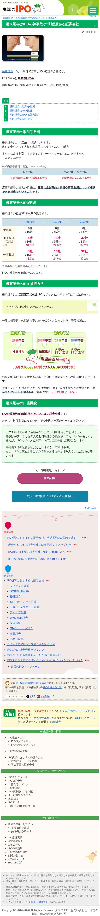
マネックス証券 (19, 585)
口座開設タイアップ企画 (79, 710)
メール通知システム (19, 794)
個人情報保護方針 (51, 913)
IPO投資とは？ (16, 737)
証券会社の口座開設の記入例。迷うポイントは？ (38, 558)
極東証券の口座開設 (21, 118)
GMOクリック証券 (21, 628)
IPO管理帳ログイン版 (20, 791)
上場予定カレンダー (19, 783)
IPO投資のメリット (22, 741)
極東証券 (7, 71)
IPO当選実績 (15, 837)
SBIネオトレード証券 (23, 601)
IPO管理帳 (14, 787)
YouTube (45, 696)
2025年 (57, 221)
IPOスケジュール (18, 776)
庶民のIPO (61, 910)
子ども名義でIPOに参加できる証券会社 (31, 644)
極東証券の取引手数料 (22, 106)
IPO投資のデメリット (23, 744)
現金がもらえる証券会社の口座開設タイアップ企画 (39, 544)
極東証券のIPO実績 (20, 110)
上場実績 (13, 798)
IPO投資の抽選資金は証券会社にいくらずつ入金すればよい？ (45, 660)
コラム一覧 (14, 844)
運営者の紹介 (15, 840)
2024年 (84, 221)
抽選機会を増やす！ (22, 830)
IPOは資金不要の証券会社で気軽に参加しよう (36, 551)
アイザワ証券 (18, 612)
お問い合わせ (15, 855)
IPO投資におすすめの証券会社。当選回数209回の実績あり (43, 537)
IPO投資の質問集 (18, 750)
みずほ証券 (17, 638)
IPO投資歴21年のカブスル (32, 682)
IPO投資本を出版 (52, 687)
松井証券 (15, 596)
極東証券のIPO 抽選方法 (23, 114)
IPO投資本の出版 (18, 851)
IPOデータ (14, 801)
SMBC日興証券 (19, 590)
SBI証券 (15, 622)
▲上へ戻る (90, 507)
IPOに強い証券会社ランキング (25, 649)
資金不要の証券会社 (22, 764)
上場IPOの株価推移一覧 (21, 805)
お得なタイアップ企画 (24, 760)
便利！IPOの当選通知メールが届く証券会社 (34, 654)
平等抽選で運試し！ (22, 827)
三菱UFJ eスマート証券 (24, 606)
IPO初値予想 (15, 780)
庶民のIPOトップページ (25, 666)
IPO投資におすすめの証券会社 (54, 496)
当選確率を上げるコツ (20, 823)
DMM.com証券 (19, 617)
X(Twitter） (14, 858)
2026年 (30, 221)
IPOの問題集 (15, 848)
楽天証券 (15, 633)
